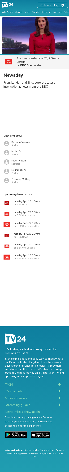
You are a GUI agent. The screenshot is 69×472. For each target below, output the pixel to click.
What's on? (7, 12)
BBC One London (31, 65)
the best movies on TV (28, 372)
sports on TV (51, 372)
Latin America (57, 450)
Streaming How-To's (51, 12)
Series (27, 12)
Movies (18, 12)
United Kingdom (41, 450)
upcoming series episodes (20, 376)
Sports (35, 12)
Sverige (27, 450)
